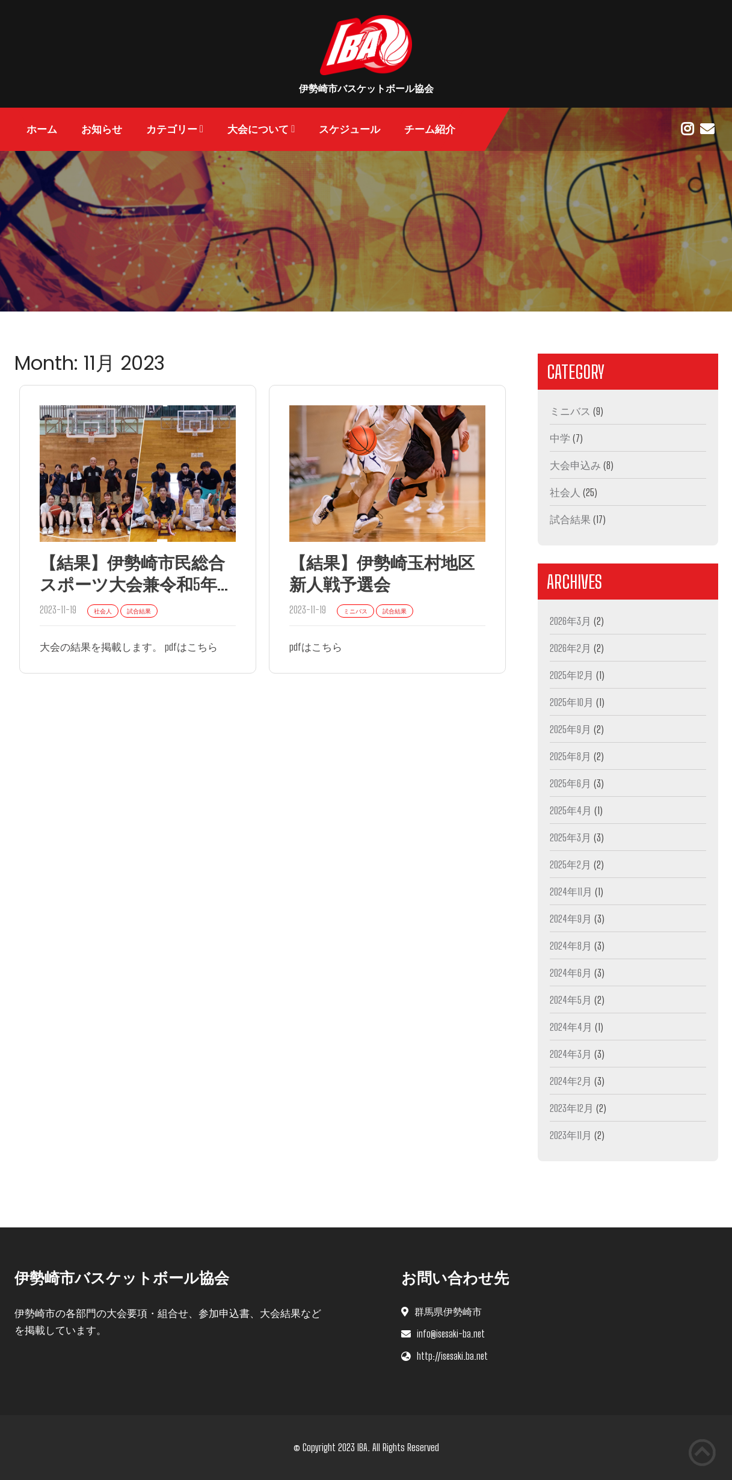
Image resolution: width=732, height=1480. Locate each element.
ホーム (41, 129)
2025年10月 (572, 702)
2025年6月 (570, 783)
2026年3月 (570, 621)
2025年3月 (570, 837)
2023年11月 (571, 1135)
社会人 (565, 492)
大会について (258, 129)
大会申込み (575, 465)
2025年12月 (572, 675)
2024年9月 (571, 918)
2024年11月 (571, 891)
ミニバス (570, 411)
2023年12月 (572, 1108)
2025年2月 (570, 864)
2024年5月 (571, 999)
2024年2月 (571, 1081)
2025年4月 (571, 810)
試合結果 (570, 519)
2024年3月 (571, 1054)
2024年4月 (571, 1027)
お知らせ (101, 129)
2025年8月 (570, 756)
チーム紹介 (429, 129)
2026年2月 (570, 648)
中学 (560, 438)
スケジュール (349, 129)
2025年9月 (570, 729)
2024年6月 (571, 972)
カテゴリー (171, 129)
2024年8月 (571, 945)
